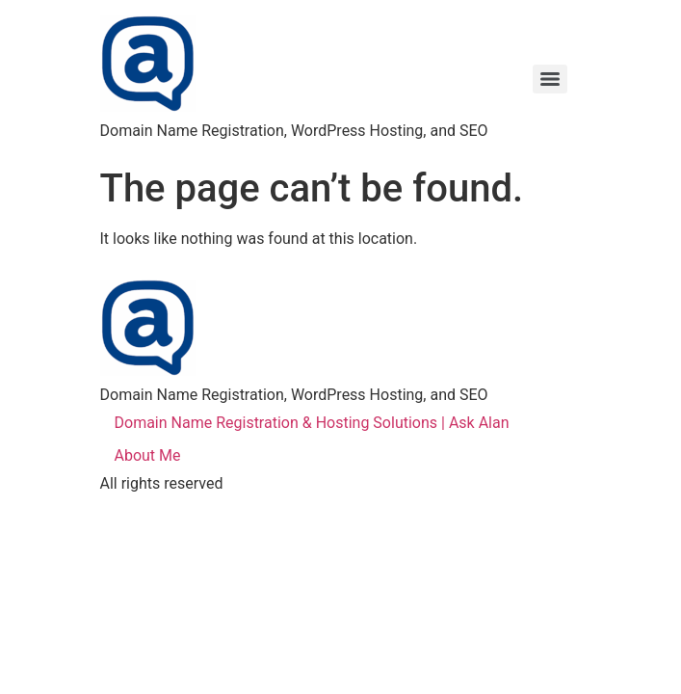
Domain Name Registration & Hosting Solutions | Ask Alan (312, 423)
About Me (148, 455)
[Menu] (550, 79)
